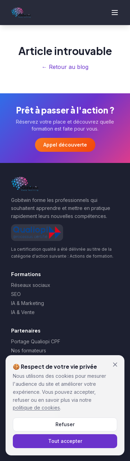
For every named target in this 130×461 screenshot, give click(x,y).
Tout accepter (65, 441)
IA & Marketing (27, 303)
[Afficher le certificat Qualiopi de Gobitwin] (37, 232)
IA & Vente (23, 312)
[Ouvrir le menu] (115, 12)
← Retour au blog (65, 66)
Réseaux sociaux (30, 285)
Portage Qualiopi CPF (35, 341)
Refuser (65, 424)
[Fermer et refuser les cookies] (115, 364)
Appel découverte (65, 145)
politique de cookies (36, 408)
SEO (16, 294)
